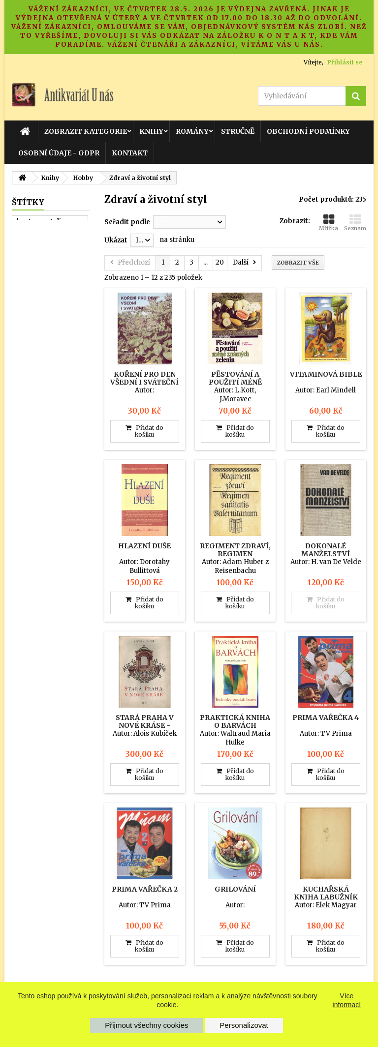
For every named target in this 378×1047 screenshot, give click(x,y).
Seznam (355, 222)
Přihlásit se (344, 62)
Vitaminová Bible (326, 374)
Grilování (235, 889)
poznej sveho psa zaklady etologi (46, 300)
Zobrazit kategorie (85, 131)
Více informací (347, 1000)
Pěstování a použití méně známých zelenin (235, 382)
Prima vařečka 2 (145, 889)
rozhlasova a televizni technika (46, 263)
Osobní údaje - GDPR (58, 153)
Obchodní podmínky (308, 131)
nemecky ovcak (43, 319)
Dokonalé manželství (325, 549)
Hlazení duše (144, 545)
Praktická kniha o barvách (235, 721)
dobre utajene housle (40, 397)
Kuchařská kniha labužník (326, 893)
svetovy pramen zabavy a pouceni (46, 352)
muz (24, 281)
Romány (192, 131)
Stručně (237, 131)
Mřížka (328, 222)
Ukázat (115, 240)
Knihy (151, 131)
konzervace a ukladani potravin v (49, 375)
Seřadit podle (127, 222)
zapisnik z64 (38, 244)
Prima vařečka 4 (325, 717)
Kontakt (130, 153)
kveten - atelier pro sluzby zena (50, 225)
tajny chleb (35, 333)
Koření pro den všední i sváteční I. (144, 382)
